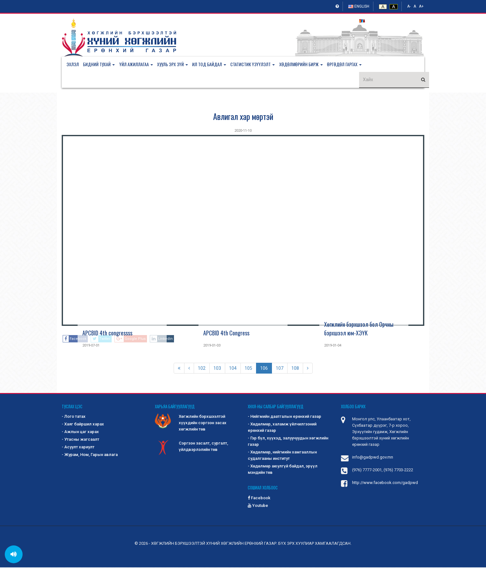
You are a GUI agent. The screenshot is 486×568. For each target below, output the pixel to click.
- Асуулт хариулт (78, 447)
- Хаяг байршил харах (83, 425)
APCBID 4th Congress (226, 333)
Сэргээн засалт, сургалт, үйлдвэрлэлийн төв (191, 447)
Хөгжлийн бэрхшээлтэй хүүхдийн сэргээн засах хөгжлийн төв (190, 423)
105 (248, 368)
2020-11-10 (243, 131)
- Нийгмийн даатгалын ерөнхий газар (284, 417)
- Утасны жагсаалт (80, 440)
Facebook (259, 498)
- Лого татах (74, 417)
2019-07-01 (91, 346)
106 (264, 368)
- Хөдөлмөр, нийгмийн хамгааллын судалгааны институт (282, 456)
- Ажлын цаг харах (80, 432)
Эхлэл (72, 64)
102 (201, 368)
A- (409, 6)
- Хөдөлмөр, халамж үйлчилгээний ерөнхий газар (282, 428)
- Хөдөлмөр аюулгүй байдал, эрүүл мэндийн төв (282, 470)
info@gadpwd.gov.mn (372, 458)
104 (233, 368)
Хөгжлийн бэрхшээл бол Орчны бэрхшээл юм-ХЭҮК (358, 329)
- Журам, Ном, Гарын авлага (90, 455)
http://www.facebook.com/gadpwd (385, 483)
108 (295, 368)
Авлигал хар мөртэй (243, 117)
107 (279, 368)
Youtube (258, 506)
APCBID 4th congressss (107, 333)
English (358, 6)
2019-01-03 (211, 346)
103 (217, 368)
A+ (421, 6)
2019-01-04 (332, 346)
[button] (102, 65)
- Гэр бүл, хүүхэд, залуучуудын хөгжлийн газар (288, 442)
